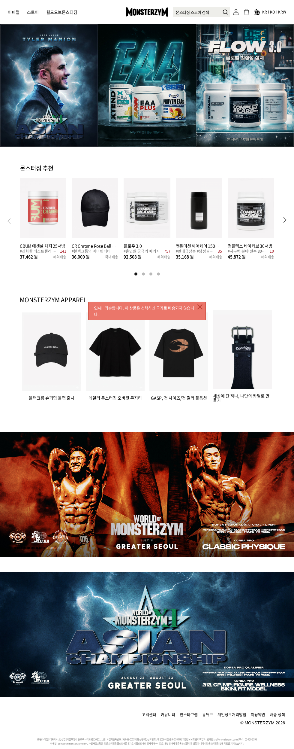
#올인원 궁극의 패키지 (142, 251)
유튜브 (207, 714)
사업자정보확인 (95, 743)
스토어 (33, 12)
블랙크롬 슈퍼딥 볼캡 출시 (51, 397)
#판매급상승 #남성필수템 (196, 251)
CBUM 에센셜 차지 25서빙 (42, 245)
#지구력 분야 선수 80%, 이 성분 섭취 (248, 251)
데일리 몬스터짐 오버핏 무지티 (115, 397)
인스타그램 (189, 714)
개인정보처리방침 (232, 714)
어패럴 (14, 12)
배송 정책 (277, 714)
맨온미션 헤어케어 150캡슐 (199, 245)
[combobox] (201, 12)
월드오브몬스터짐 (61, 12)
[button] (285, 220)
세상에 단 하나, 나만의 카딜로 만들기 (241, 397)
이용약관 (258, 714)
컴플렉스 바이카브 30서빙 (250, 245)
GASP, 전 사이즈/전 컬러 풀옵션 (179, 397)
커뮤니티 (168, 714)
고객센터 (149, 714)
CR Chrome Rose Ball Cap (95, 245)
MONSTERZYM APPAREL (53, 300)
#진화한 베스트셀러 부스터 (39, 251)
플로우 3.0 (133, 245)
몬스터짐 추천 (36, 168)
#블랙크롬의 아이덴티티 (91, 251)
